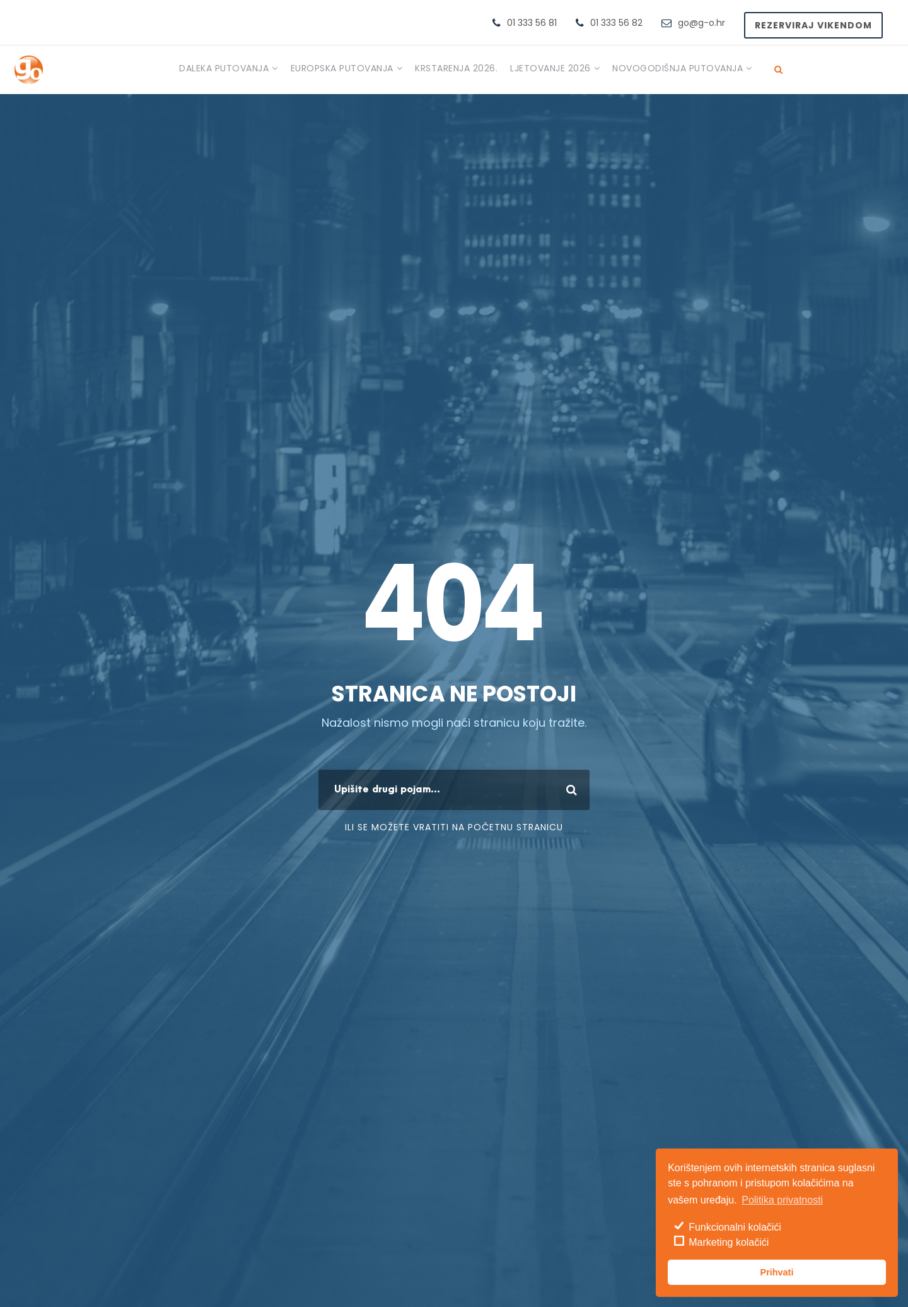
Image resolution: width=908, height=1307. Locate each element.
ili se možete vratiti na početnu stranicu (454, 827)
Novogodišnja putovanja (677, 68)
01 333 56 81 (532, 22)
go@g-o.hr (701, 22)
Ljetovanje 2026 (550, 68)
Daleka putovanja (224, 68)
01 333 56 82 (616, 22)
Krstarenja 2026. (456, 68)
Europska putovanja (342, 68)
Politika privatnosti (782, 1200)
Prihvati (777, 1272)
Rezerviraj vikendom (813, 25)
